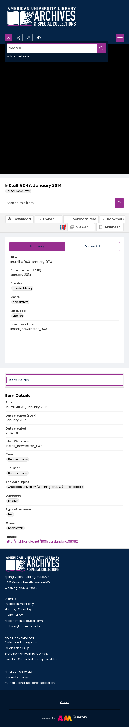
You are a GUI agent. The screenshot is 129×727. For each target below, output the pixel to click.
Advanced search (20, 56)
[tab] (36, 246)
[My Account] (28, 37)
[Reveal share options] (18, 37)
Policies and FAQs (17, 648)
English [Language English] (18, 316)
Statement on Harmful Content (26, 654)
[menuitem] (64, 702)
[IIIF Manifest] (110, 227)
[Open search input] (8, 37)
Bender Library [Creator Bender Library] (22, 288)
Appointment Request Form (24, 621)
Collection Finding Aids (21, 642)
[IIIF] (63, 227)
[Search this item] (60, 203)
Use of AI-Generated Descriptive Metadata (34, 659)
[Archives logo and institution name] (41, 16)
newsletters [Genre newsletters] (20, 302)
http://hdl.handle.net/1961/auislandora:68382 (42, 541)
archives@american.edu (22, 626)
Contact (64, 702)
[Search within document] (119, 203)
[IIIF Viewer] (81, 227)
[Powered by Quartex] (64, 718)
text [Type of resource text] (10, 514)
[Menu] (120, 38)
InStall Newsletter (18, 191)
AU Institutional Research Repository (30, 683)
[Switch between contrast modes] (39, 37)
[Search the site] (52, 48)
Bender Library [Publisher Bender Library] (18, 473)
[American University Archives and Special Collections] (33, 564)
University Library (16, 677)
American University (18, 672)
